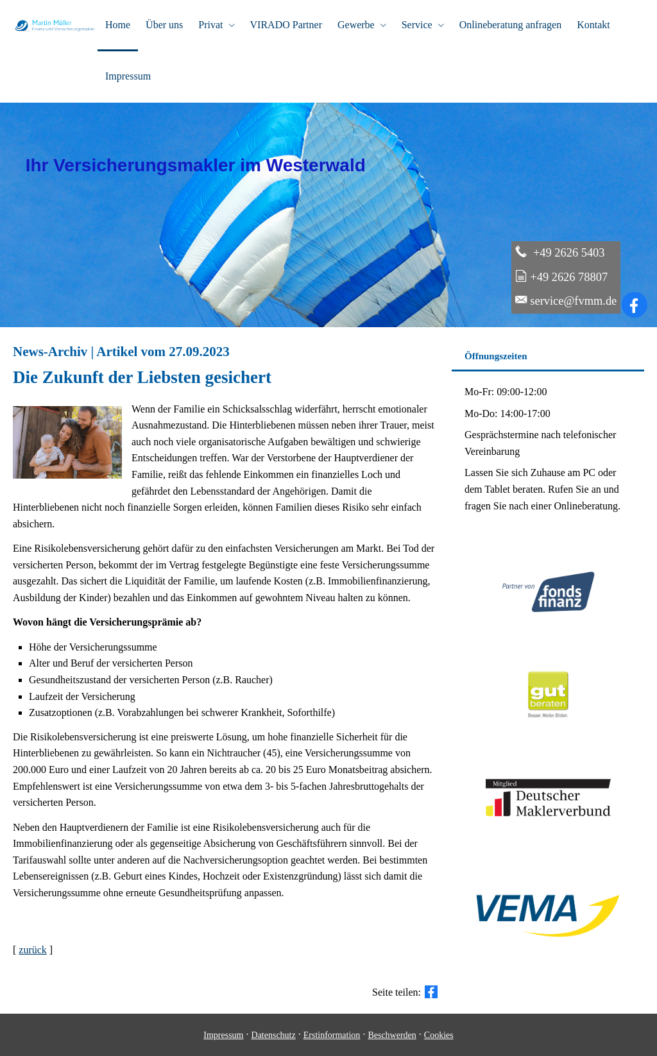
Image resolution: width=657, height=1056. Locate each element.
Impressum (223, 1035)
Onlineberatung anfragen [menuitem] (510, 24)
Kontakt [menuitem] (593, 24)
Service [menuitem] (417, 24)
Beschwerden (392, 1035)
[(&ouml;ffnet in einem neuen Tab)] (548, 731)
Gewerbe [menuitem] (356, 24)
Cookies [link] (439, 1035)
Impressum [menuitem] (128, 76)
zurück (33, 949)
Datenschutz (274, 1035)
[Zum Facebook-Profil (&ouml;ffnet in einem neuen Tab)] (634, 305)
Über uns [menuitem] (164, 24)
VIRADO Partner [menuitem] (286, 24)
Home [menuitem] (117, 24)
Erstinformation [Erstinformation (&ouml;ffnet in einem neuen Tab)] (332, 1035)
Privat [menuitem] (210, 24)
